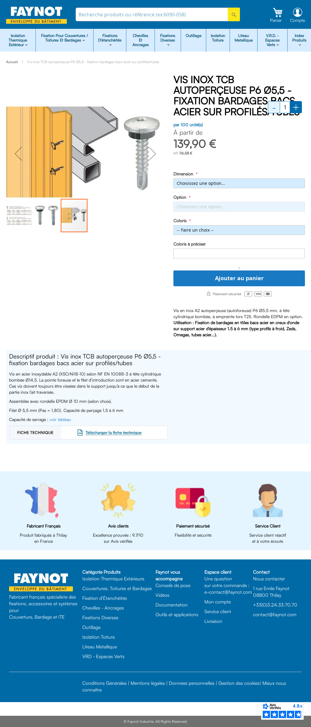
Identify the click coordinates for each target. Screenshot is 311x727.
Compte (297, 20)
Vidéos (162, 595)
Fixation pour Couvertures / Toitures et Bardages (64, 37)
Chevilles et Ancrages (140, 40)
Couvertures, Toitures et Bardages (117, 588)
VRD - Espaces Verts (103, 656)
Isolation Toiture (218, 37)
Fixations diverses (167, 37)
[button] (18, 153)
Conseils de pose (173, 585)
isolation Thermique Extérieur (18, 40)
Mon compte (217, 602)
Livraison (213, 621)
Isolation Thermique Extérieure (113, 579)
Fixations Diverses (100, 617)
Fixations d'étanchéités (109, 37)
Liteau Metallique (243, 37)
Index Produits (299, 37)
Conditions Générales (104, 683)
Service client (217, 611)
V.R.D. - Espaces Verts (272, 40)
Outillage (193, 35)
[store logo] (36, 13)
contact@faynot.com (274, 614)
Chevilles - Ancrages (103, 608)
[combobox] (158, 14)
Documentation (172, 605)
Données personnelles (191, 683)
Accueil (12, 61)
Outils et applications (177, 614)
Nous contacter (269, 579)
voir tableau (60, 419)
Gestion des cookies (239, 683)
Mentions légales (148, 683)
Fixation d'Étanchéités (104, 598)
